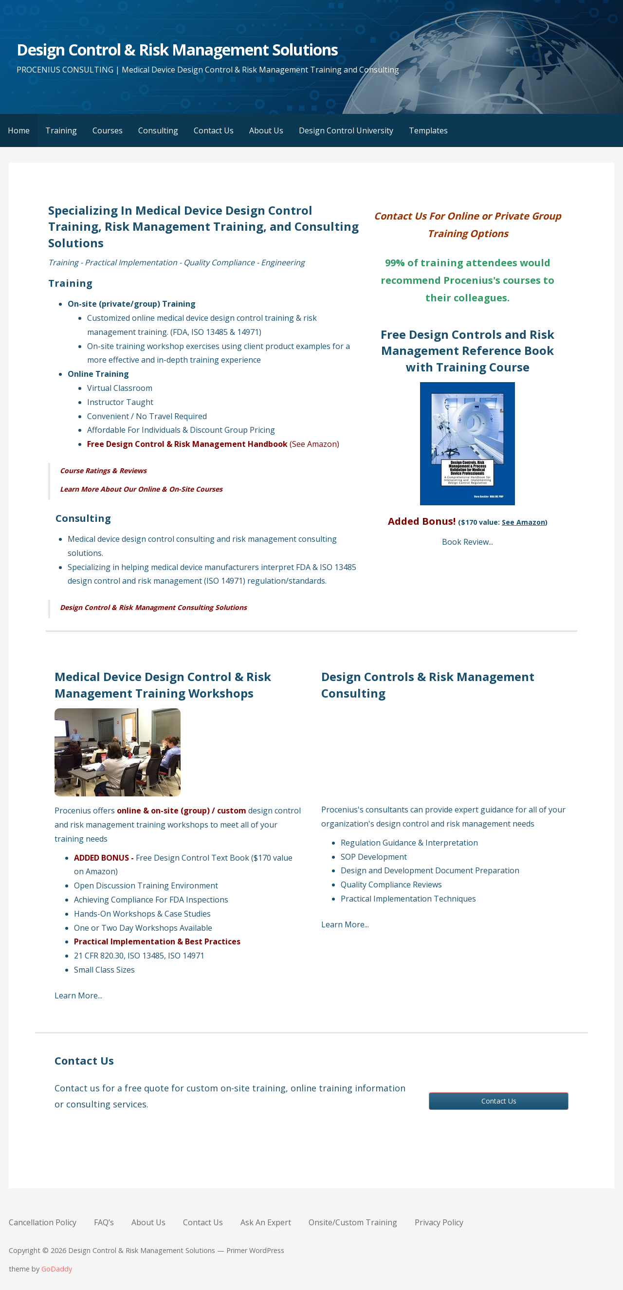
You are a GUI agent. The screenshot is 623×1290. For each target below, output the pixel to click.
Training (61, 130)
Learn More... (78, 995)
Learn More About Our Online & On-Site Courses (141, 489)
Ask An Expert (265, 1222)
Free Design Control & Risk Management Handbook (187, 444)
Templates (428, 130)
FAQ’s (104, 1222)
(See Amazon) (314, 444)
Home (19, 130)
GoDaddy (56, 1268)
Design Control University (346, 130)
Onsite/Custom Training (353, 1222)
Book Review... (467, 541)
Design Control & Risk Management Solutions (177, 49)
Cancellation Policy (42, 1222)
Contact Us (214, 130)
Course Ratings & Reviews (103, 470)
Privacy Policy (439, 1222)
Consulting (158, 130)
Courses (107, 130)
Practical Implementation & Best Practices (157, 941)
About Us (266, 130)
